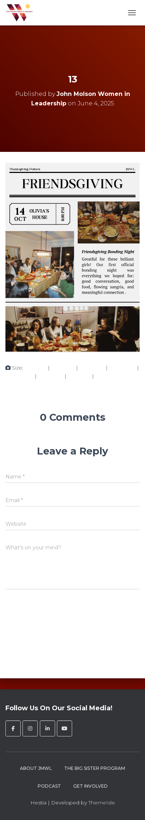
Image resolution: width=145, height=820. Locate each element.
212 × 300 (63, 367)
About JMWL (36, 768)
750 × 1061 (91, 367)
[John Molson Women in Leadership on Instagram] (30, 728)
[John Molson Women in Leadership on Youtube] (64, 728)
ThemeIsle (101, 802)
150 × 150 (35, 367)
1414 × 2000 (110, 376)
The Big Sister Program (94, 768)
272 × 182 (79, 376)
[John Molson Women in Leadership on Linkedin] (47, 728)
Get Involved (90, 786)
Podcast (49, 786)
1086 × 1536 (19, 376)
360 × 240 (50, 376)
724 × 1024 (122, 367)
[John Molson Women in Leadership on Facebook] (13, 728)
